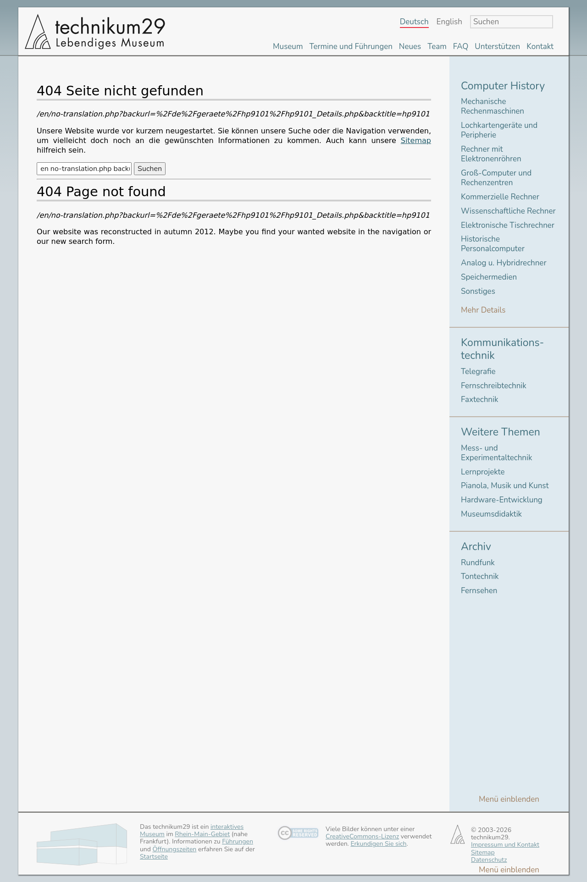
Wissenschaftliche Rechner (508, 211)
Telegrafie (478, 371)
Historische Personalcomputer (493, 244)
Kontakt (540, 46)
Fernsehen (479, 590)
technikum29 (94, 31)
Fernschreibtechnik (493, 385)
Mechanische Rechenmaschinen (492, 106)
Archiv (476, 547)
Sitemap (416, 140)
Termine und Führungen (350, 46)
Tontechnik (480, 576)
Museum (288, 46)
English (449, 22)
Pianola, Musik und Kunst (504, 485)
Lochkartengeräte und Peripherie (499, 130)
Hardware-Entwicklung (502, 500)
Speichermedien (489, 277)
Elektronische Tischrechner (507, 225)
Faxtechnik (479, 399)
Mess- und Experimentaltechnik (496, 453)
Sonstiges (478, 291)
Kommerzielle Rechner (500, 197)
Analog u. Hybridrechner (503, 263)
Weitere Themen (500, 432)
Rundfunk (478, 562)
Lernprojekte (483, 472)
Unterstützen (497, 46)
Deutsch (414, 22)
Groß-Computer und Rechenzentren (496, 178)
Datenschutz (489, 859)
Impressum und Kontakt (505, 844)
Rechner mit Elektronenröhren (491, 154)
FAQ (461, 46)
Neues (410, 46)
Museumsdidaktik (491, 514)
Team (437, 46)
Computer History (503, 86)
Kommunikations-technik (502, 349)
